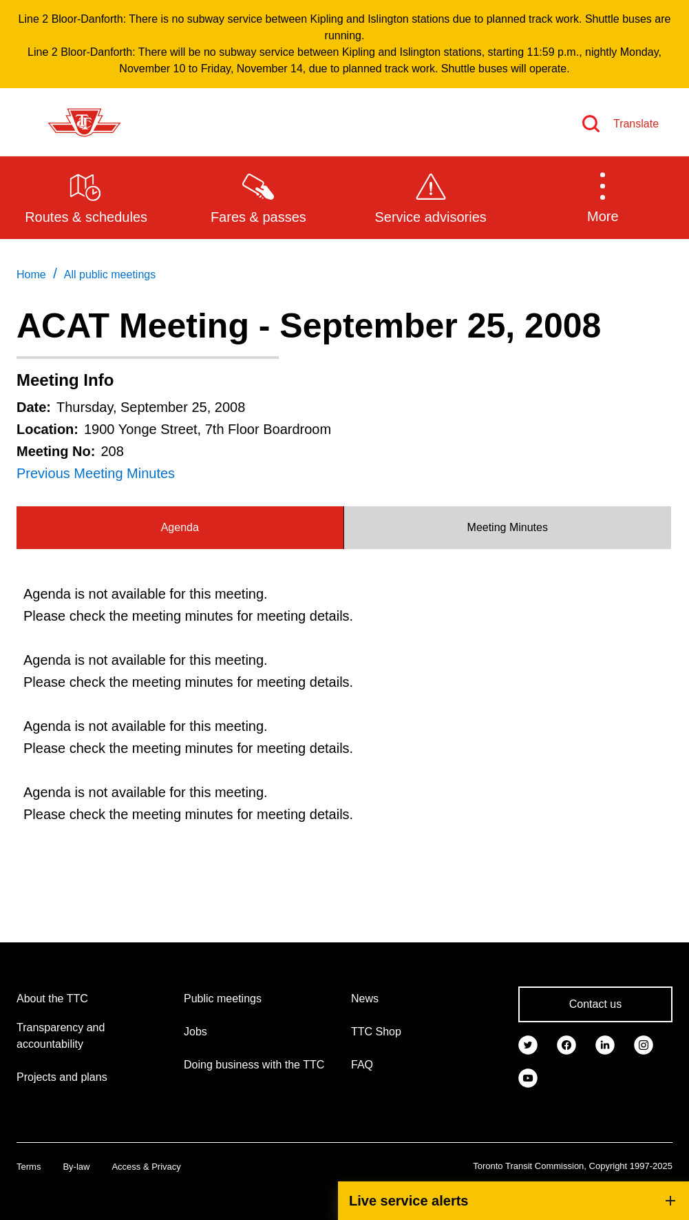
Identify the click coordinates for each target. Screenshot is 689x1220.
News (365, 998)
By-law (76, 1166)
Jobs (195, 1031)
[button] (603, 197)
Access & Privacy (146, 1166)
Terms (29, 1166)
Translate (636, 124)
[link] (528, 1044)
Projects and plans (62, 1077)
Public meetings (223, 998)
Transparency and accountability (61, 1036)
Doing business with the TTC (254, 1065)
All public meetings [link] (110, 274)
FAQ (362, 1065)
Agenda (180, 527)
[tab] (180, 527)
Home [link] (31, 274)
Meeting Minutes (507, 527)
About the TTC (52, 998)
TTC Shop (376, 1031)
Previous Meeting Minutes (96, 473)
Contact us (595, 1004)
